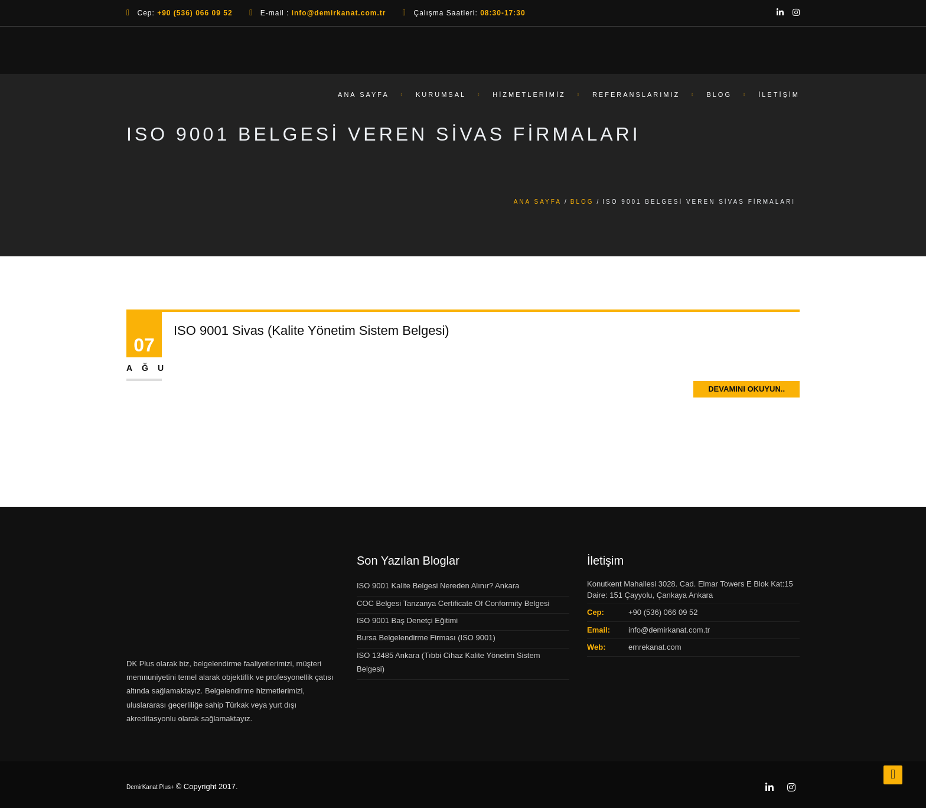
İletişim (779, 98)
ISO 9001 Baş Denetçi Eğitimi (407, 620)
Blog (719, 98)
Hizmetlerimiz (529, 98)
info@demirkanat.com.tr (669, 629)
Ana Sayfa (363, 98)
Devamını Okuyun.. (746, 389)
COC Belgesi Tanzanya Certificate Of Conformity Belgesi (453, 603)
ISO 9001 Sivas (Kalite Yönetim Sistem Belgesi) (311, 330)
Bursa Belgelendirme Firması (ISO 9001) (426, 637)
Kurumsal (441, 98)
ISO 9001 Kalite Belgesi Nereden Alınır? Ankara (438, 585)
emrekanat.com (655, 647)
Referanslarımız (636, 98)
